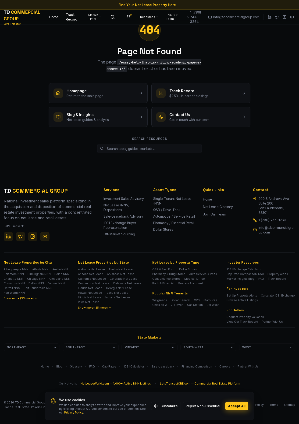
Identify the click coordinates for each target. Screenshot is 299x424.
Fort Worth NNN (14, 292)
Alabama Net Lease (91, 269)
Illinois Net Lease (90, 297)
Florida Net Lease (90, 288)
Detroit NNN (12, 288)
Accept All (237, 406)
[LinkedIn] (269, 17)
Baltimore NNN (14, 274)
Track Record (71, 17)
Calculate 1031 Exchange (278, 295)
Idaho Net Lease (117, 292)
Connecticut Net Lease (94, 283)
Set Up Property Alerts (242, 295)
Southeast (91, 347)
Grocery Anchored (190, 283)
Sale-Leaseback (162, 366)
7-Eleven (177, 305)
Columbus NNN (14, 283)
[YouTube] (292, 17)
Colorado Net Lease (124, 278)
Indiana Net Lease (117, 297)
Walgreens (159, 300)
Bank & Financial (163, 283)
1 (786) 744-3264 (272, 220)
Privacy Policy (73, 412)
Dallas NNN (36, 283)
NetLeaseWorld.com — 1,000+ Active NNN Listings (116, 383)
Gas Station (195, 305)
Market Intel (94, 17)
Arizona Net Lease (90, 274)
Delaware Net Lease (127, 283)
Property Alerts (277, 274)
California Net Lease (92, 278)
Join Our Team (171, 17)
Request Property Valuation (245, 317)
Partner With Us (272, 321)
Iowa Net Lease (89, 302)
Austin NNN (60, 269)
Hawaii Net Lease (90, 292)
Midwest (149, 347)
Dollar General (180, 300)
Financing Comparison (197, 366)
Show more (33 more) (20, 298)
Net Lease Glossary (218, 207)
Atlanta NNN (40, 269)
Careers (224, 366)
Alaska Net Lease (121, 269)
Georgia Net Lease (119, 288)
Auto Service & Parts (203, 274)
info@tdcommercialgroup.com (276, 230)
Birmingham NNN (39, 274)
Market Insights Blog (241, 278)
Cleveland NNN (59, 278)
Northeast (32, 347)
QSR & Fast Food (163, 269)
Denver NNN (56, 283)
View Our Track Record (242, 321)
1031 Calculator (134, 366)
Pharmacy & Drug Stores (168, 274)
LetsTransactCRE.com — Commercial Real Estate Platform (200, 383)
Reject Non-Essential (203, 406)
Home (53, 17)
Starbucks (210, 300)
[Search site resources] (149, 148)
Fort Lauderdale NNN (38, 288)
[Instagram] (284, 17)
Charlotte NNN (13, 278)
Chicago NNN (36, 278)
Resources (149, 17)
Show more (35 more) (94, 307)
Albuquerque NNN (16, 269)
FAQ (261, 278)
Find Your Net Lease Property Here (149, 5)
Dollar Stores (188, 269)
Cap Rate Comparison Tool (245, 274)
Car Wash (212, 305)
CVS (197, 300)
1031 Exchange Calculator (244, 269)
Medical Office (194, 278)
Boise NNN (61, 274)
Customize (166, 406)
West (267, 347)
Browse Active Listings (242, 300)
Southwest (208, 347)
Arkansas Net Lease (121, 274)
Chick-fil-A (159, 305)
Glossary (76, 366)
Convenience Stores (166, 278)
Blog (59, 366)
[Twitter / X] (277, 17)
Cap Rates (109, 366)
